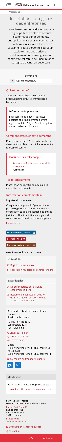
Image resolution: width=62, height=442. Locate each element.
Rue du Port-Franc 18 (16, 406)
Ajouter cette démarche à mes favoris (30, 389)
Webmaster (49, 438)
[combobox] (33, 81)
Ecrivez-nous (12, 418)
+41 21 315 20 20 (18, 421)
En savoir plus (13, 223)
